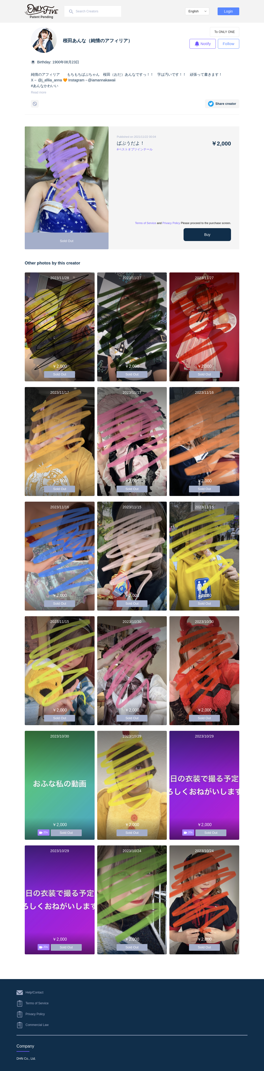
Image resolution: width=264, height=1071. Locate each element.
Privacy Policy (171, 223)
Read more (38, 92)
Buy (207, 235)
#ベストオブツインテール (135, 149)
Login (228, 11)
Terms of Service (145, 223)
